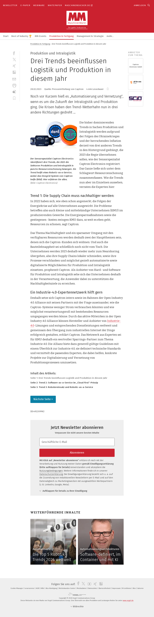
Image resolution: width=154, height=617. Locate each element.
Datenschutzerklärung (51, 474)
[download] (14, 92)
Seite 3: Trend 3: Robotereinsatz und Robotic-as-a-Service (61, 387)
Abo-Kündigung (52, 588)
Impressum (116, 588)
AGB (37, 588)
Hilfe (43, 588)
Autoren (140, 588)
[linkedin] (14, 72)
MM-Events (40, 36)
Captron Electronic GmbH (135, 66)
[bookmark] (107, 89)
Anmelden (140, 5)
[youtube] (88, 584)
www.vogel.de (128, 600)
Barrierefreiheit (105, 588)
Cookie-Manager (17, 588)
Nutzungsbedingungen (51, 470)
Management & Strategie (90, 36)
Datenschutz (93, 588)
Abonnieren (77, 452)
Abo (134, 588)
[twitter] (14, 59)
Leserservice (30, 588)
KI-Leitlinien (127, 588)
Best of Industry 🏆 (21, 36)
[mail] (14, 79)
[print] (14, 85)
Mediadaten (82, 588)
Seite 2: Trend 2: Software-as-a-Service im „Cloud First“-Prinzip (64, 382)
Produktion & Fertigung (61, 36)
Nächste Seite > (43, 399)
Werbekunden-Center (67, 588)
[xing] (14, 66)
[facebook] (14, 53)
